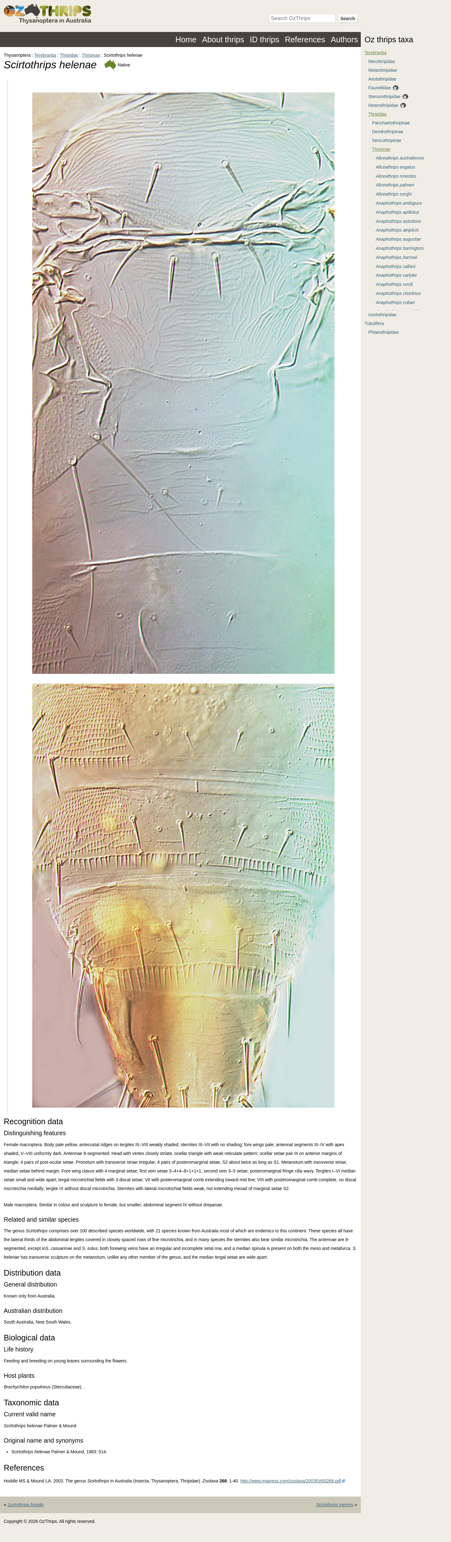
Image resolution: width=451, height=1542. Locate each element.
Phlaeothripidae (383, 332)
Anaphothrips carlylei (396, 275)
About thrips (223, 39)
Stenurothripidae (384, 96)
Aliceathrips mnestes (396, 176)
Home (185, 39)
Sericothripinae (386, 140)
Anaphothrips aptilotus (397, 212)
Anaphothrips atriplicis (397, 230)
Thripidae (69, 55)
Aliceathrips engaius (395, 167)
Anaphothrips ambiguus (399, 203)
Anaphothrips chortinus (398, 293)
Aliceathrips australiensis (400, 157)
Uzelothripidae (382, 314)
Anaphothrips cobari (395, 302)
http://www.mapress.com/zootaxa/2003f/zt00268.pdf (291, 1480)
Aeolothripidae (382, 78)
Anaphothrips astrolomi (398, 221)
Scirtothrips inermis (334, 1504)
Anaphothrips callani (395, 266)
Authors (344, 39)
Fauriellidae (379, 87)
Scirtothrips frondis (26, 1504)
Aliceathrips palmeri (395, 184)
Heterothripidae (383, 105)
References (305, 39)
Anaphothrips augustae (398, 239)
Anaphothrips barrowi (396, 257)
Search (347, 18)
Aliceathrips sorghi (394, 194)
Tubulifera (374, 323)
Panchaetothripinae (391, 122)
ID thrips (264, 39)
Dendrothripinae (387, 131)
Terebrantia (45, 55)
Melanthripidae (382, 70)
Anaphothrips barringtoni (400, 248)
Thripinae (91, 55)
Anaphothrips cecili (394, 284)
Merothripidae (381, 61)
